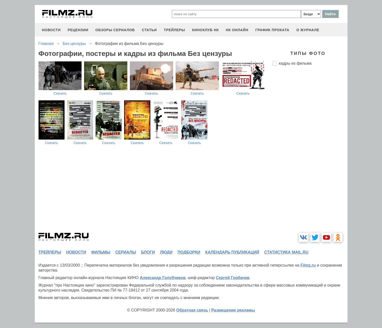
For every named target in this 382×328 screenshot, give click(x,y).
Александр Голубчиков (163, 278)
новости (51, 30)
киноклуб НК (205, 30)
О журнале (307, 30)
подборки (189, 252)
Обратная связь (192, 310)
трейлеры (174, 30)
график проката (272, 30)
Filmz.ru (308, 265)
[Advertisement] (309, 153)
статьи (149, 30)
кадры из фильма (295, 63)
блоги (148, 252)
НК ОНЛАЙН (237, 30)
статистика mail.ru (286, 252)
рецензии (78, 30)
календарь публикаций (232, 252)
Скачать (60, 93)
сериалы (125, 252)
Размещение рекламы (233, 310)
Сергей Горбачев (232, 278)
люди (166, 252)
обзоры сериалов (115, 30)
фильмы (100, 252)
